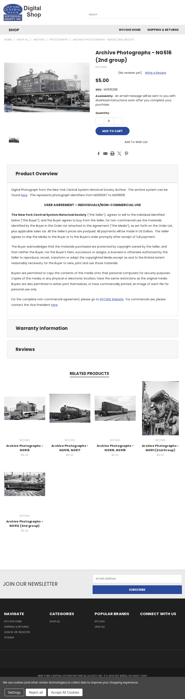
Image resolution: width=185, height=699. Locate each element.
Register (24, 632)
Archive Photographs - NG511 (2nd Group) (160, 448)
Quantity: (102, 113)
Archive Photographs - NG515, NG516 (115, 448)
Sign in (9, 632)
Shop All (54, 621)
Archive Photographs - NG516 (24, 448)
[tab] (92, 174)
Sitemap (9, 637)
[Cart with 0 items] (181, 13)
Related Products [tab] (89, 373)
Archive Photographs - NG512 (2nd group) (24, 523)
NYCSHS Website (112, 299)
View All (100, 627)
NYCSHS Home (130, 30)
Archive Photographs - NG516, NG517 (69, 448)
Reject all (36, 692)
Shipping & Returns (163, 30)
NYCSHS (100, 621)
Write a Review (155, 73)
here (24, 195)
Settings (14, 692)
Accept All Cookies (65, 692)
